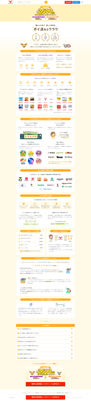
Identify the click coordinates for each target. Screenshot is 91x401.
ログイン (76, 2)
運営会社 (66, 392)
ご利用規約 (37, 392)
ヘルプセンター (52, 392)
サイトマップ (31, 392)
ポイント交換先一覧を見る (45, 189)
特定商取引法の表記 (60, 392)
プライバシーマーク (27, 310)
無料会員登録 (68, 2)
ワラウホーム (25, 392)
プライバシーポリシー (44, 392)
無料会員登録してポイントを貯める (45, 384)
